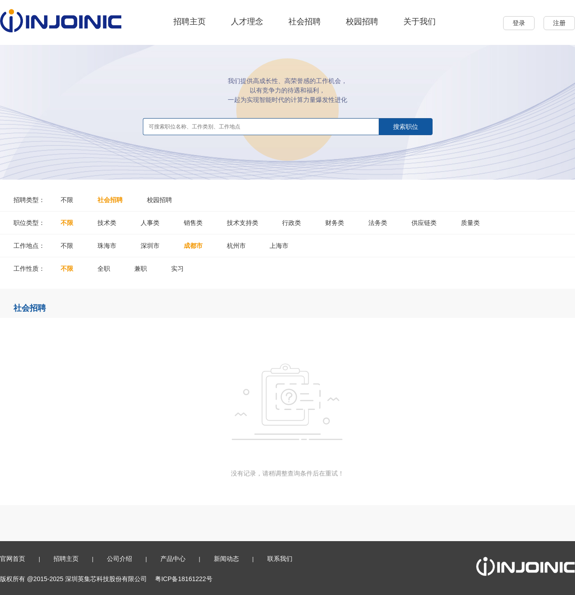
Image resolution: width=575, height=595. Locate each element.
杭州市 (236, 245)
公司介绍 (119, 558)
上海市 (279, 245)
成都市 (193, 245)
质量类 (470, 222)
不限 (67, 199)
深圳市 (150, 245)
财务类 (334, 222)
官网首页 (12, 558)
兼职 (140, 268)
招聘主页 (189, 21)
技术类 (106, 222)
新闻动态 (226, 558)
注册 (559, 22)
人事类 (150, 222)
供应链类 (424, 222)
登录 (519, 22)
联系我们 (279, 558)
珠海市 (106, 245)
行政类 (291, 222)
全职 (103, 268)
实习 (177, 268)
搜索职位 (405, 126)
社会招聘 (304, 21)
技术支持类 (242, 222)
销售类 (193, 222)
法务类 (377, 222)
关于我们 (419, 21)
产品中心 (173, 558)
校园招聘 (362, 21)
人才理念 (247, 21)
